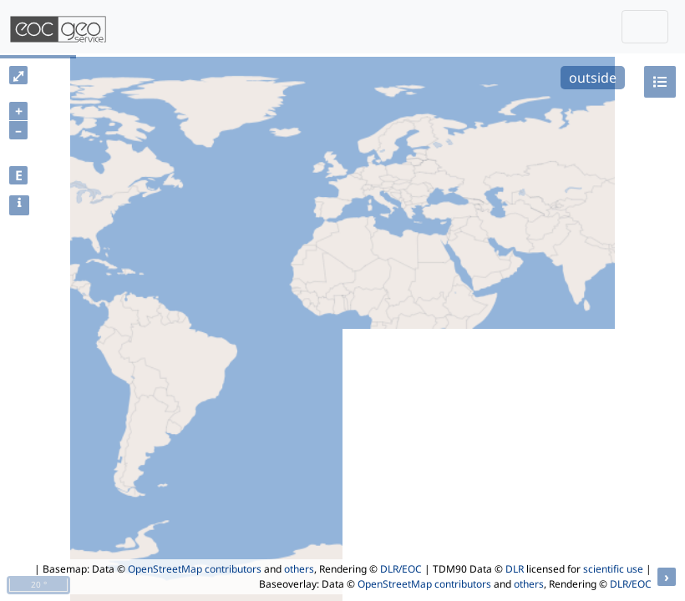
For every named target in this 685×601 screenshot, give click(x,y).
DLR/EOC (401, 569)
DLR (514, 569)
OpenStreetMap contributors (194, 569)
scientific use (613, 569)
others (299, 569)
